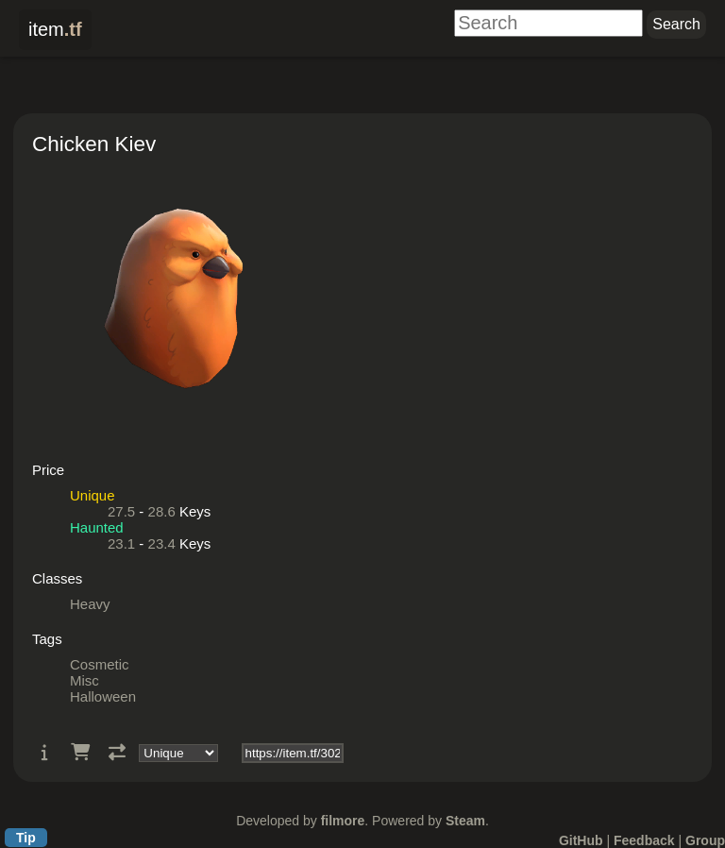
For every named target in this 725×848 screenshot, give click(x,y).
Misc (84, 680)
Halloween (103, 696)
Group (705, 840)
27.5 (121, 511)
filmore (343, 820)
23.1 (121, 543)
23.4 (162, 543)
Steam (465, 820)
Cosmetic (99, 664)
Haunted (97, 527)
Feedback (644, 840)
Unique (92, 495)
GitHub (581, 840)
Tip (26, 837)
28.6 (162, 511)
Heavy (90, 604)
